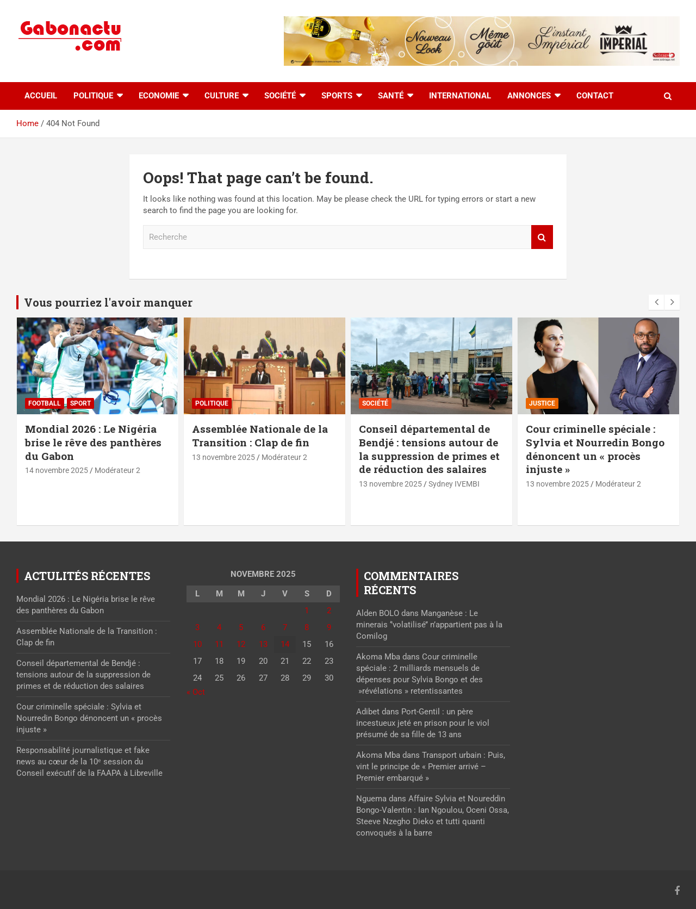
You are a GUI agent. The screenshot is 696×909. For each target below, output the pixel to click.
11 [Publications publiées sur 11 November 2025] (219, 644)
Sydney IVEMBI (454, 484)
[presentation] (656, 302)
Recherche (542, 237)
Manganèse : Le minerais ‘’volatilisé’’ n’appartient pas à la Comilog (429, 624)
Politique (93, 96)
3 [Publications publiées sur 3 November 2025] (197, 627)
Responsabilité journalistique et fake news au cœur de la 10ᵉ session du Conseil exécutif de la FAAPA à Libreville (89, 761)
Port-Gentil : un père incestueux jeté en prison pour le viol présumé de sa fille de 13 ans (422, 723)
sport (80, 403)
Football (44, 403)
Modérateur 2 (117, 470)
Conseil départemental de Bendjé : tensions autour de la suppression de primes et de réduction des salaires (429, 449)
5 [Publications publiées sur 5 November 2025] (241, 627)
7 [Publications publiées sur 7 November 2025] (285, 627)
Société (280, 96)
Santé (390, 96)
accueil (40, 96)
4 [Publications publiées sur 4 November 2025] (219, 627)
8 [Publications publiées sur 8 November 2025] (306, 627)
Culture (221, 96)
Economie (159, 96)
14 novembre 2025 (56, 470)
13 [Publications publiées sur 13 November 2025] (263, 644)
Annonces (529, 96)
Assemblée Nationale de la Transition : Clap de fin (260, 435)
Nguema (371, 799)
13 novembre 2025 (223, 457)
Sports (336, 96)
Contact (594, 96)
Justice (542, 403)
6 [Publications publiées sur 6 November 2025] (263, 627)
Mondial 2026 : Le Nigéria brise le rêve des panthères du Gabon (93, 442)
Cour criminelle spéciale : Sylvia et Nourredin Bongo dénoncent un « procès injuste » (595, 449)
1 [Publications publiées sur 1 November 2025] (306, 610)
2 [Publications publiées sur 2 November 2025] (329, 610)
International (460, 96)
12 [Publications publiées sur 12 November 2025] (241, 644)
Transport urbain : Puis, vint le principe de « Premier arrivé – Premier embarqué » (430, 766)
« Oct (196, 692)
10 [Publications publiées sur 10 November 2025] (197, 644)
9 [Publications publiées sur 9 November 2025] (329, 627)
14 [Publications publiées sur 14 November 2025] (285, 644)
